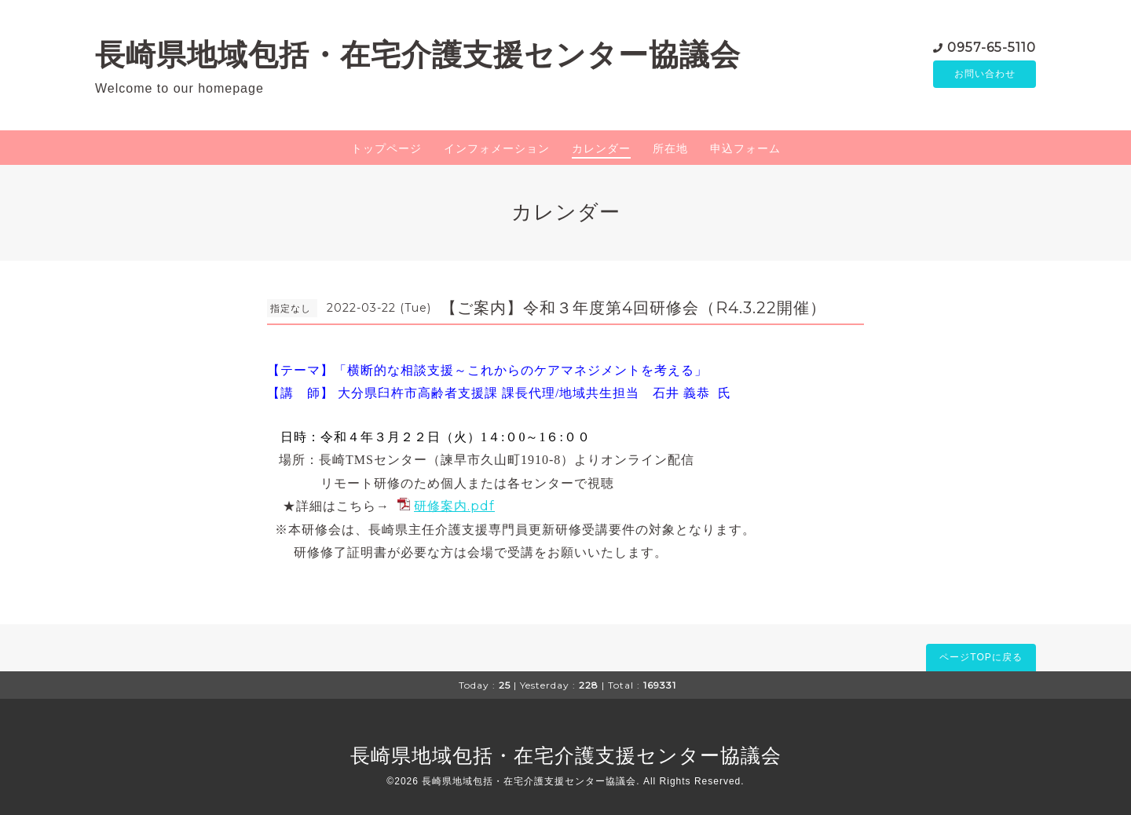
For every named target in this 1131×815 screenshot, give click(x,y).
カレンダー (601, 148)
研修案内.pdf (454, 506)
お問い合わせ (985, 74)
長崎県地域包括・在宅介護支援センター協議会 (418, 54)
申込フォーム (745, 148)
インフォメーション (497, 148)
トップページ (386, 148)
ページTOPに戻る (980, 657)
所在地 (670, 148)
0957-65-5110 (991, 46)
